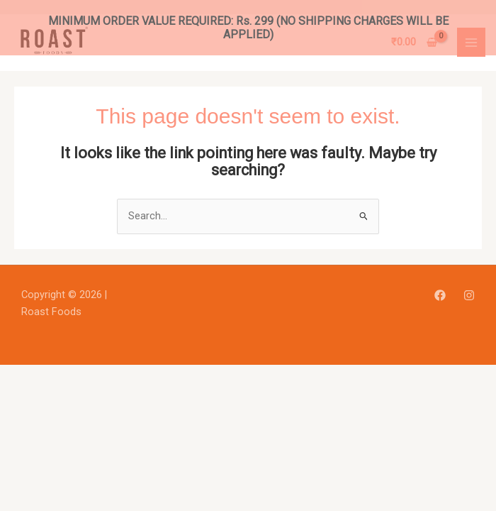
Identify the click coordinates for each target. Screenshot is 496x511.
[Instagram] (469, 284)
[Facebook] (440, 284)
